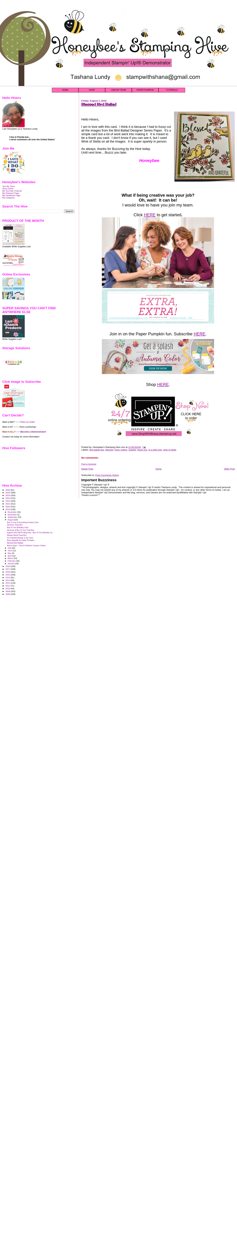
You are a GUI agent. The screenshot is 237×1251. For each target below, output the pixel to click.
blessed (109, 449)
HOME (65, 90)
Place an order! (27, 422)
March (11, 558)
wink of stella (169, 449)
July (10, 548)
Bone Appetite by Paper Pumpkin (20, 540)
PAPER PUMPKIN (145, 90)
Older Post (229, 469)
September (13, 517)
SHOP (92, 90)
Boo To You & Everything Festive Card (22, 522)
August (11, 520)
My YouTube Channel (12, 191)
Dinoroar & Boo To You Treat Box (20, 530)
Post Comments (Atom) (107, 475)
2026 (8, 490)
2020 (8, 506)
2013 (8, 580)
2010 (8, 588)
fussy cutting (120, 449)
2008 (8, 594)
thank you (142, 449)
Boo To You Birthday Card (17, 527)
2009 (8, 591)
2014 (8, 577)
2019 (8, 509)
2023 (8, 498)
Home (158, 469)
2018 (8, 566)
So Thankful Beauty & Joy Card (20, 538)
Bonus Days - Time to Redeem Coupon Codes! (26, 545)
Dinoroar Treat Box (15, 525)
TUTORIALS (172, 90)
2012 (8, 583)
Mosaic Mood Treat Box (16, 535)
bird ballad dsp (96, 449)
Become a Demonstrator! (33, 432)
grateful (132, 449)
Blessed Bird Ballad (98, 104)
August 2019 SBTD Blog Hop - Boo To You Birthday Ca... (30, 532)
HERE (150, 214)
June (10, 551)
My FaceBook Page (11, 195)
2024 (8, 495)
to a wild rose (155, 449)
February (12, 561)
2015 (8, 574)
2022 (8, 501)
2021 (8, 504)
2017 (8, 569)
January (11, 563)
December (12, 512)
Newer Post (87, 469)
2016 (8, 572)
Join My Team (8, 186)
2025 (8, 492)
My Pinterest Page (10, 193)
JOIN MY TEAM (118, 90)
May (10, 553)
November (12, 515)
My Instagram (8, 197)
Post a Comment (88, 464)
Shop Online (8, 188)
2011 (8, 586)
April (10, 556)
